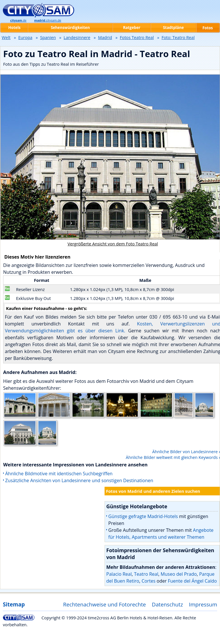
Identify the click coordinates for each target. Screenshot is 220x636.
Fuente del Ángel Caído (192, 581)
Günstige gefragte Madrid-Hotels (143, 516)
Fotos (208, 27)
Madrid (105, 37)
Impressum (203, 604)
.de (18, 20)
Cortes (149, 581)
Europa (25, 37)
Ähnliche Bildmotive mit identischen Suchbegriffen (59, 473)
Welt (6, 37)
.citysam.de (47, 20)
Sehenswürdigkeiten (70, 27)
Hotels (14, 27)
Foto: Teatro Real (178, 37)
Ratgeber (131, 27)
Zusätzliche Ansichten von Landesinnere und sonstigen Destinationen (79, 480)
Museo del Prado (179, 574)
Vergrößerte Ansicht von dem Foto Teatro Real (113, 244)
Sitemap (14, 604)
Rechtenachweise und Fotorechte (104, 604)
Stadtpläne (173, 27)
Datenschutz (167, 604)
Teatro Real (146, 574)
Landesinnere (77, 37)
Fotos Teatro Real (137, 37)
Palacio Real (119, 574)
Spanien (48, 37)
